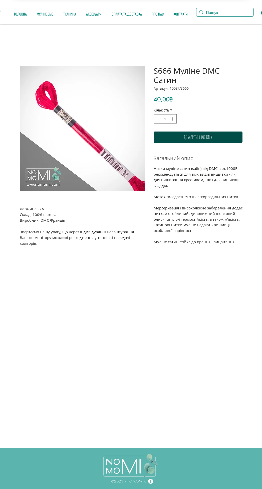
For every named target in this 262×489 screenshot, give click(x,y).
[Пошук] (224, 13)
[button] (45, 12)
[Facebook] (150, 481)
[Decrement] (157, 118)
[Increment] (173, 118)
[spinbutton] (165, 118)
